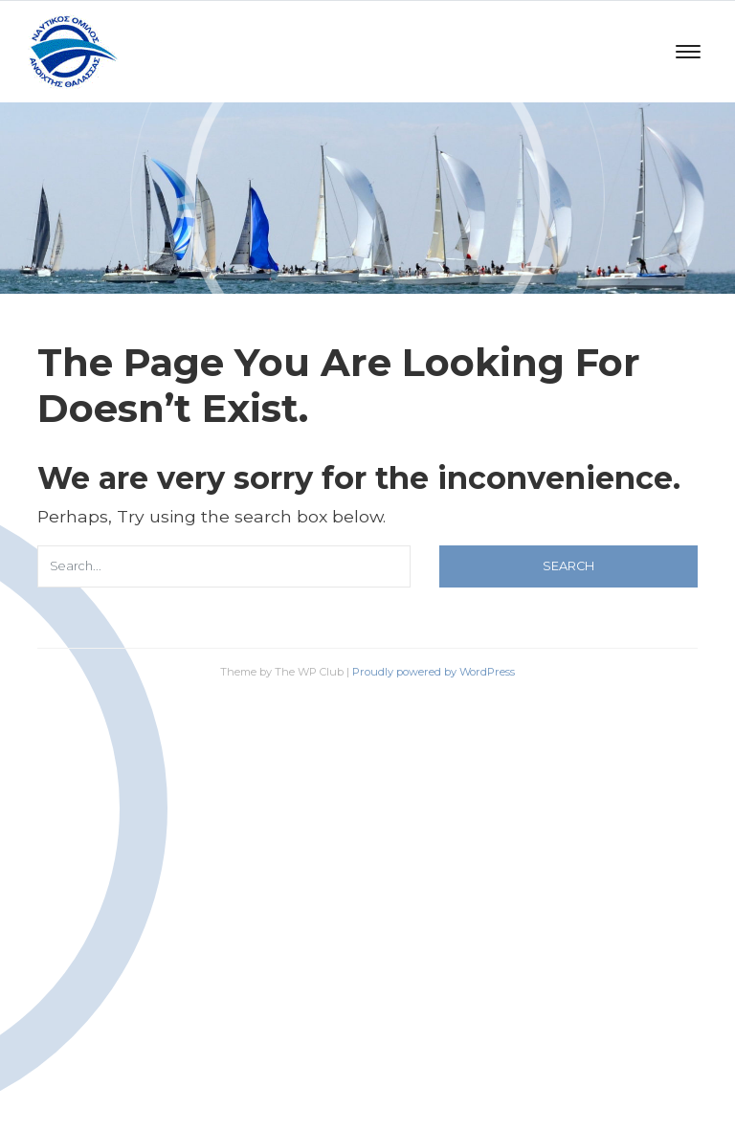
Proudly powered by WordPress (433, 671)
